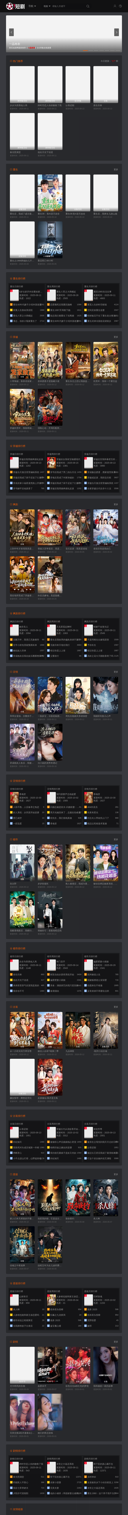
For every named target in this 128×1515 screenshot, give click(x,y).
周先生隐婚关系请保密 (76, 716)
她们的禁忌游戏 (45, 1433)
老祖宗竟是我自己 (102, 548)
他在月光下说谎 (45, 152)
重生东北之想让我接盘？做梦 (78, 381)
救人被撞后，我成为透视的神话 (78, 883)
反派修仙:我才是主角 (48, 1098)
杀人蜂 (96, 1218)
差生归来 (97, 105)
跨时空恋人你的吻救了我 (50, 105)
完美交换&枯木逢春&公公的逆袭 (22, 1433)
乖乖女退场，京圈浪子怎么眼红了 (22, 716)
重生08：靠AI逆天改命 (49, 213)
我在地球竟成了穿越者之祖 (22, 595)
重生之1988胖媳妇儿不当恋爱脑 (22, 260)
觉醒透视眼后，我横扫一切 (22, 930)
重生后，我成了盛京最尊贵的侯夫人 (22, 213)
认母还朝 (70, 105)
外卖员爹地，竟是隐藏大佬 (50, 595)
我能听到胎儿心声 (102, 716)
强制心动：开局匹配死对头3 (50, 428)
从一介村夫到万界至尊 (21, 1051)
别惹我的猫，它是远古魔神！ (50, 1218)
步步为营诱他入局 (18, 105)
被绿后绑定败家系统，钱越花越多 (105, 883)
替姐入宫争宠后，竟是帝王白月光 (50, 548)
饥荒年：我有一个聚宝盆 (105, 381)
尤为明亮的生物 (17, 1386)
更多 (116, 169)
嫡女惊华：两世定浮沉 (21, 1098)
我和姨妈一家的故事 (103, 1386)
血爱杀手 (42, 1386)
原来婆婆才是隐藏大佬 (48, 381)
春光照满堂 (15, 152)
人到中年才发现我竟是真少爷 (22, 548)
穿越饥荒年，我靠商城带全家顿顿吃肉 (22, 428)
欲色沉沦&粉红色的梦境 (77, 1386)
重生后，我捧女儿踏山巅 (105, 213)
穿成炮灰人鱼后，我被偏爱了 (22, 763)
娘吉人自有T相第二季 (48, 1051)
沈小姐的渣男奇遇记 (47, 763)
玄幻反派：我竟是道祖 (76, 548)
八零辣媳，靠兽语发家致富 (22, 381)
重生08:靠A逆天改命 (75, 213)
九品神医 (70, 1051)
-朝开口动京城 (100, 1051)
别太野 (13, 883)
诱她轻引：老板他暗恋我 (50, 930)
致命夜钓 (70, 1218)
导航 (32, 6)
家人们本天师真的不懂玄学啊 (22, 1218)
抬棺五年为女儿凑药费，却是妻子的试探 (50, 1265)
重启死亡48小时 (45, 260)
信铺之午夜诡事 (17, 1265)
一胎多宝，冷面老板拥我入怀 (50, 716)
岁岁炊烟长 (43, 883)
